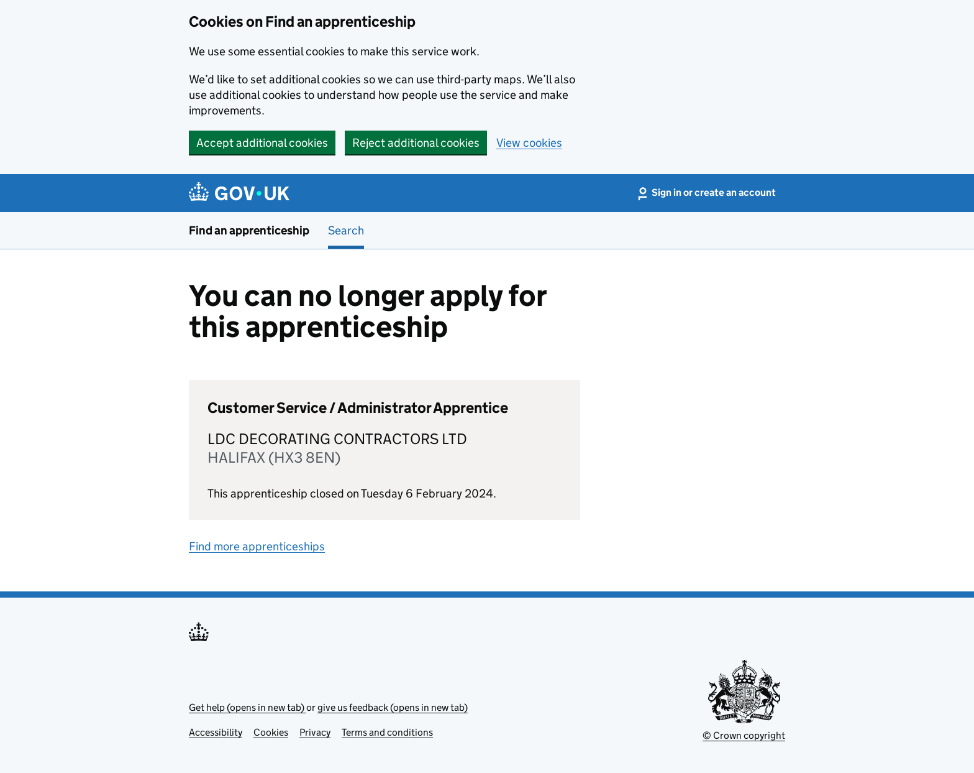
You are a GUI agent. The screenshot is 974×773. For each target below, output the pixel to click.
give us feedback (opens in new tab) (392, 707)
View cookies (529, 143)
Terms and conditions (387, 732)
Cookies (270, 732)
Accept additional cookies (262, 143)
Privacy (314, 732)
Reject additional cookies (416, 143)
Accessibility (215, 732)
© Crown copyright (744, 735)
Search (346, 230)
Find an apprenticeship (249, 230)
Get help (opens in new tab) (247, 707)
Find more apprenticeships (257, 546)
